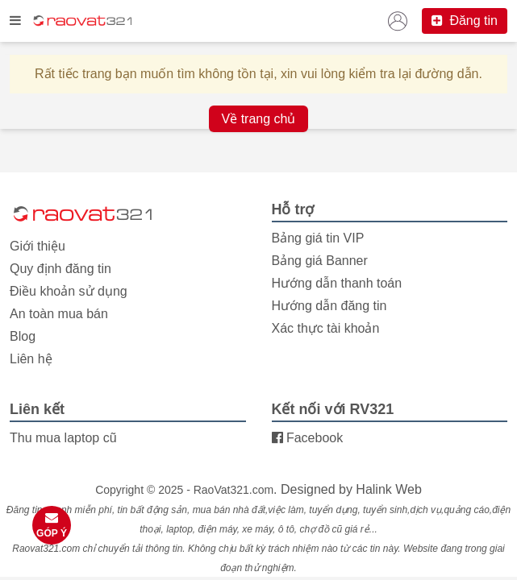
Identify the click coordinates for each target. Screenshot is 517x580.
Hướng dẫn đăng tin (329, 306)
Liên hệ (31, 359)
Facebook (308, 438)
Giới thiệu (37, 246)
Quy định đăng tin (60, 269)
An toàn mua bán (59, 314)
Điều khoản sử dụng (68, 291)
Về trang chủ (259, 119)
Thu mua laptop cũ (63, 438)
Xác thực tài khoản (326, 328)
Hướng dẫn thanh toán (337, 283)
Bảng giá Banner (320, 260)
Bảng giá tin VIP (318, 238)
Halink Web (389, 489)
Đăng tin (465, 20)
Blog (22, 336)
